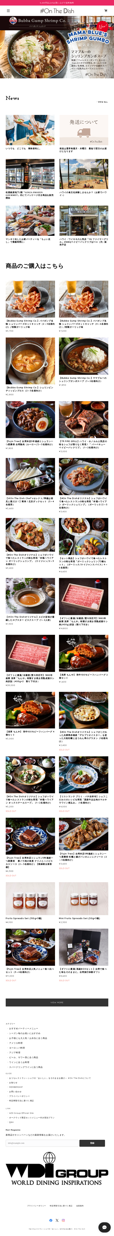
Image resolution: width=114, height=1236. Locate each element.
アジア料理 (14, 1052)
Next (111, 47)
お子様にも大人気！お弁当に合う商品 (28, 1038)
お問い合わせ (15, 1091)
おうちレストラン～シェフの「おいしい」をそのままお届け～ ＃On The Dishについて (50, 1078)
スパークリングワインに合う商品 (26, 1067)
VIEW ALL (103, 102)
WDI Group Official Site (21, 1113)
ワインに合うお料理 (19, 1062)
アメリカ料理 (16, 1043)
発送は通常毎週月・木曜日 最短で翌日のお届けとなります (83, 150)
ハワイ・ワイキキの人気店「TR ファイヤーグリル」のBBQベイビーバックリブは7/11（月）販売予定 (84, 242)
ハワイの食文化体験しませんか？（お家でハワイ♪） (83, 193)
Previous (3, 47)
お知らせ (13, 1082)
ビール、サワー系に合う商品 (23, 1057)
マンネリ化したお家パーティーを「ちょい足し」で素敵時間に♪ (28, 240)
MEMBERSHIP (16, 1087)
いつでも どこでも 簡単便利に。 (24, 148)
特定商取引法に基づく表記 (21, 1100)
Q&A (11, 1122)
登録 (92, 1143)
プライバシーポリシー (19, 1096)
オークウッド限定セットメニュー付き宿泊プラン (32, 1117)
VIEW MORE (57, 1002)
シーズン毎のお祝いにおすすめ (24, 1033)
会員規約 (80, 1206)
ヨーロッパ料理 (17, 1048)
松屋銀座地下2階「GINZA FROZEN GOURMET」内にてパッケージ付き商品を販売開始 (30, 195)
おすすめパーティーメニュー (23, 1028)
